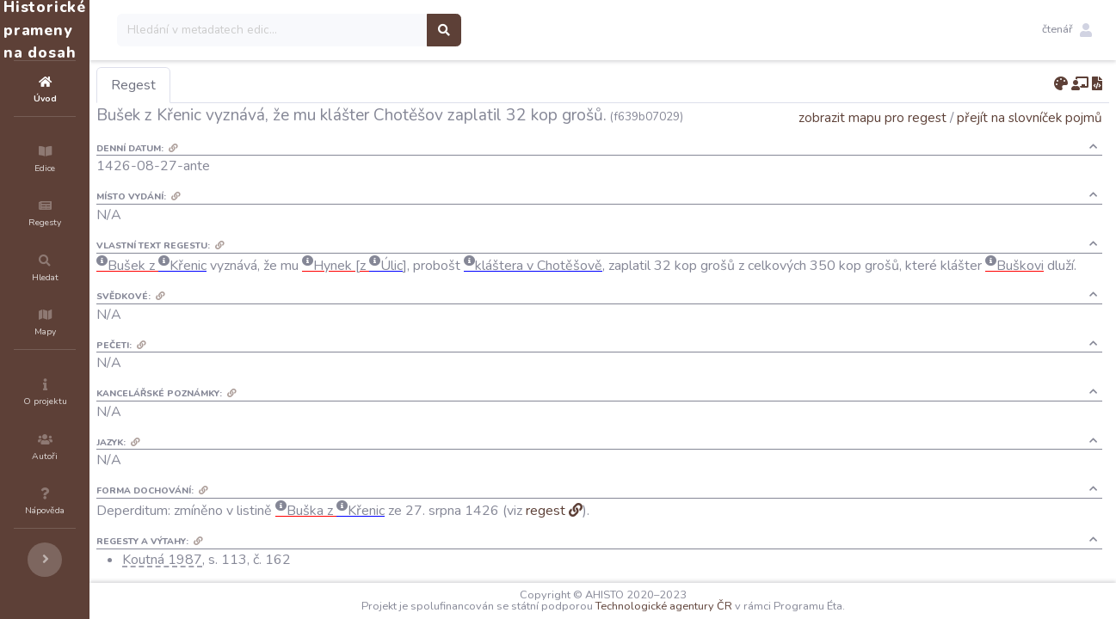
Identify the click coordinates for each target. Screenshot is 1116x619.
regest (649, 543)
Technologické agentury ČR (715, 606)
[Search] (375, 30)
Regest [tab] (236, 85)
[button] (1067, 30)
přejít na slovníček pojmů (1029, 141)
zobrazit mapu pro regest (872, 141)
